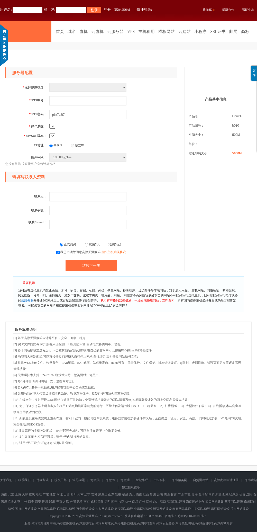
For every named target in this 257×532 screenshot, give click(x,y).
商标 (245, 31)
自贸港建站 (200, 480)
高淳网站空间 (146, 523)
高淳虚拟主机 (66, 523)
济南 (59, 501)
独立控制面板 (131, 487)
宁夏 (188, 494)
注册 (107, 10)
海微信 (95, 480)
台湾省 (203, 494)
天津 (25, 494)
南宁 (114, 501)
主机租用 (146, 31)
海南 (4, 494)
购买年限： (39, 157)
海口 (163, 501)
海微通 (125, 480)
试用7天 (92, 244)
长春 (242, 494)
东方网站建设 (104, 509)
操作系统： (38, 126)
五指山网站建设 (26, 509)
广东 (46, 494)
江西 (146, 494)
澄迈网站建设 (162, 509)
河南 (80, 494)
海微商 (110, 480)
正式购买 (68, 244)
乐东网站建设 (239, 509)
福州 (149, 501)
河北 (60, 494)
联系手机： (39, 210)
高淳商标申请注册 (226, 480)
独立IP (77, 145)
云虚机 (97, 31)
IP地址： (40, 145)
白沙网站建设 (201, 509)
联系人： (40, 196)
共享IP (55, 145)
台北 (156, 501)
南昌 (135, 501)
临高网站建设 (181, 509)
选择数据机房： (35, 87)
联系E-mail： (37, 222)
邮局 (233, 31)
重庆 (32, 494)
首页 (60, 31)
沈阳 (249, 494)
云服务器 (115, 31)
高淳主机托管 (85, 523)
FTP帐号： (38, 100)
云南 (160, 494)
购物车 (208, 10)
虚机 (83, 31)
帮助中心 (248, 10)
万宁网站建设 (85, 509)
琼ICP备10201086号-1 (192, 516)
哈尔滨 (233, 494)
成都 (93, 501)
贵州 (153, 494)
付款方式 (42, 480)
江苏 (53, 494)
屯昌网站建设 (143, 509)
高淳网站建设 (104, 523)
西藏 (225, 494)
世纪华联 (142, 480)
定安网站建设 (124, 509)
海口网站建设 (214, 501)
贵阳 (100, 501)
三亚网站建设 (234, 501)
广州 (142, 501)
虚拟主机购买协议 (113, 252)
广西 (181, 494)
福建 (125, 494)
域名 (72, 31)
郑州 (52, 501)
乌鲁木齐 (14, 501)
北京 (11, 494)
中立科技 (160, 480)
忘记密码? (122, 10)
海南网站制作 (195, 501)
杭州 (128, 501)
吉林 (94, 494)
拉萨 (121, 501)
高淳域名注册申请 (43, 523)
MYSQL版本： (35, 136)
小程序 (200, 31)
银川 (45, 501)
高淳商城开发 (223, 523)
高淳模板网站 (185, 523)
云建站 (184, 31)
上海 (18, 494)
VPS (131, 31)
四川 (73, 494)
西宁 (31, 501)
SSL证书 (218, 31)
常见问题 (78, 480)
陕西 (167, 494)
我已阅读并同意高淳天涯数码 (93, 252)
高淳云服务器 (165, 523)
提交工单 (60, 480)
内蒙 (211, 494)
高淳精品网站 (204, 523)
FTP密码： (38, 114)
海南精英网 (179, 480)
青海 (194, 494)
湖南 (139, 494)
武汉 (80, 501)
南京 (87, 501)
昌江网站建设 (220, 509)
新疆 (218, 494)
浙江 (39, 494)
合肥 (73, 501)
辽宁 (87, 494)
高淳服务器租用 (125, 523)
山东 (111, 494)
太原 (66, 501)
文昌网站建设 (47, 509)
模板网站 (166, 31)
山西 (66, 494)
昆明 (107, 501)
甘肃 (174, 494)
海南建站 (251, 480)
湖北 (132, 494)
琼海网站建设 (66, 509)
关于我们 (6, 480)
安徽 (118, 494)
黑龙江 (102, 494)
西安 (38, 501)
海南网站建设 (176, 501)
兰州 (24, 501)
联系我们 (24, 480)
